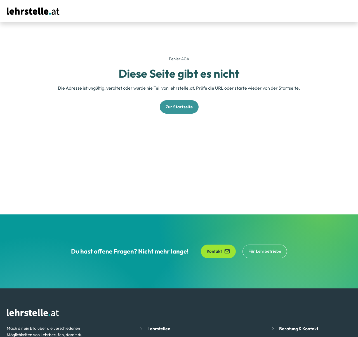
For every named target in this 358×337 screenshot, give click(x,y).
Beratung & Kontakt (298, 328)
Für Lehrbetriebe (264, 251)
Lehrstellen (158, 328)
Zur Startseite (179, 106)
